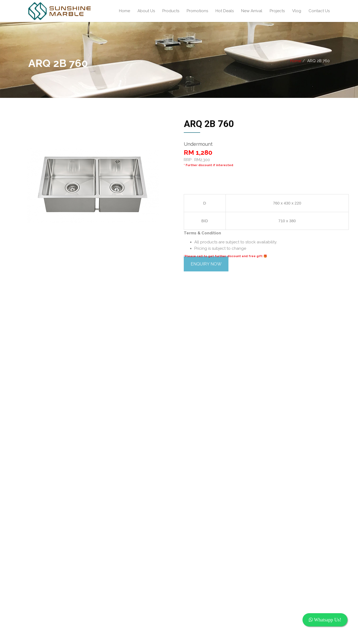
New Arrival (251, 10)
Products (170, 10)
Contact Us (319, 10)
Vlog (296, 10)
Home (124, 10)
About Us (146, 10)
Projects (277, 10)
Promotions (197, 10)
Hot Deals (224, 10)
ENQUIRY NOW (206, 444)
